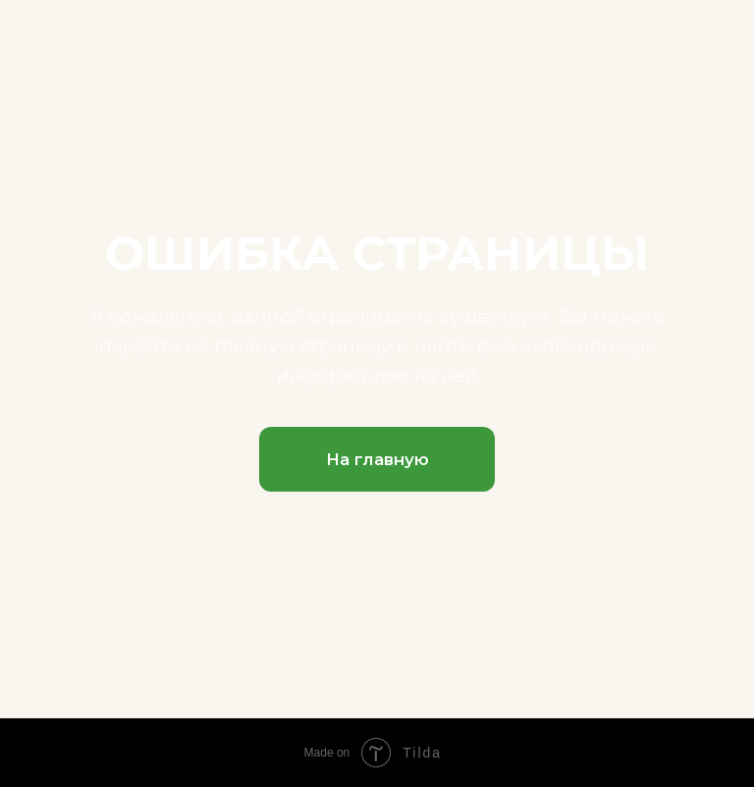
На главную (377, 459)
